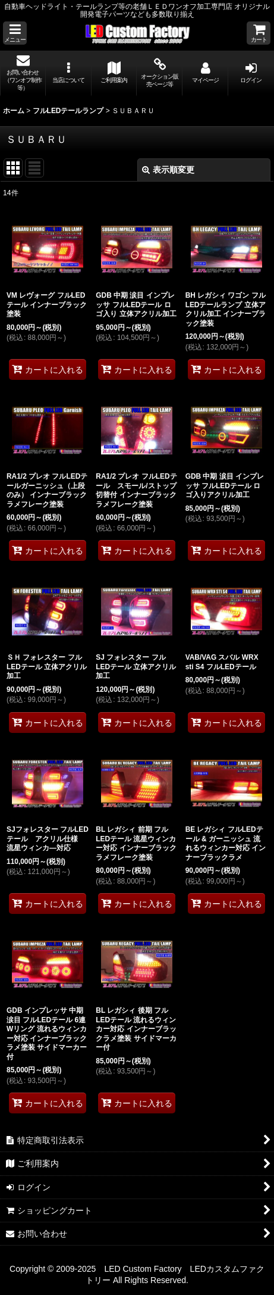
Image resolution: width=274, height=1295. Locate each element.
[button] (15, 33)
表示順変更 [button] (168, 169)
